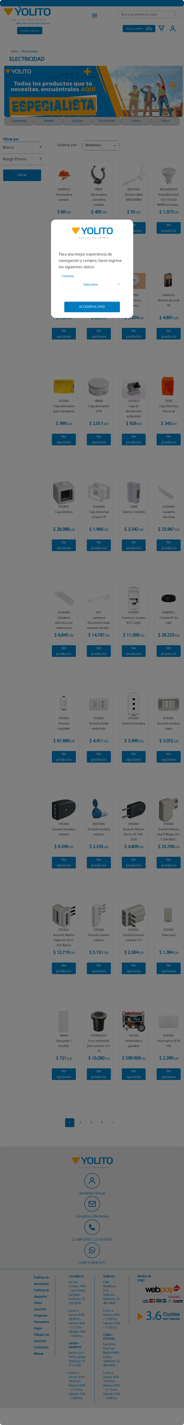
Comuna (68, 276)
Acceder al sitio (92, 307)
